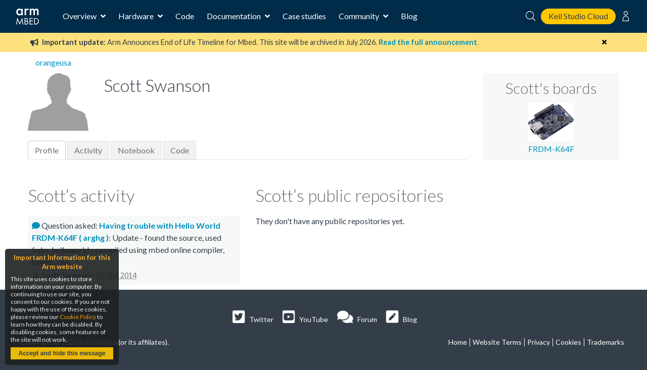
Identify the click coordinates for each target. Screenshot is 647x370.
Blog (409, 16)
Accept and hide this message (61, 353)
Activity (88, 150)
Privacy (538, 342)
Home (457, 342)
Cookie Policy (78, 317)
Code (184, 16)
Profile (47, 150)
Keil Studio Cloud (578, 16)
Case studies (304, 16)
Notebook (136, 150)
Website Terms (497, 342)
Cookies (568, 342)
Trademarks (605, 342)
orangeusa (53, 62)
